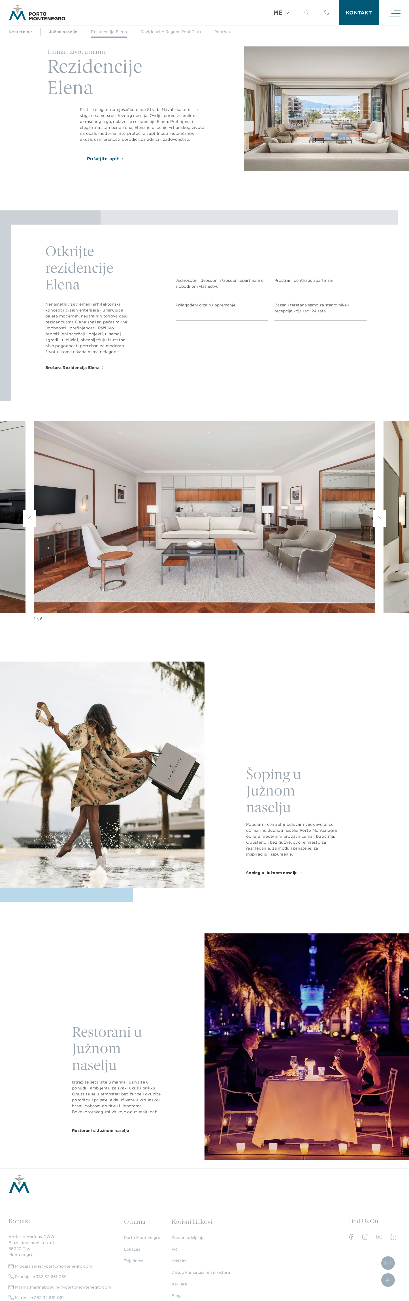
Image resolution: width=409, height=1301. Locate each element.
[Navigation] (395, 13)
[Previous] (29, 518)
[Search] (300, 13)
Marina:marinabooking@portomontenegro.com (59, 1287)
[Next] (379, 518)
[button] (306, 12)
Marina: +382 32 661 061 (36, 1298)
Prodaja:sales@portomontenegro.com (50, 1266)
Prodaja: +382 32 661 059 (37, 1277)
